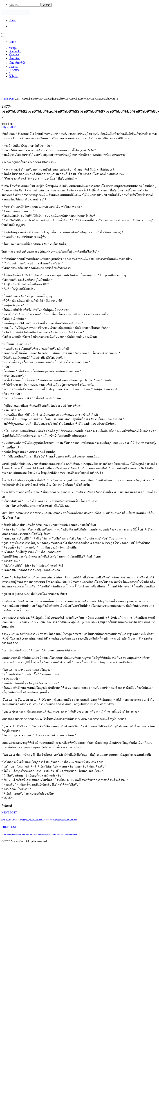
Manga (13, 47)
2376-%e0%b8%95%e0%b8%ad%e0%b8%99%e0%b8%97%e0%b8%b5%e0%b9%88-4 (39, 834)
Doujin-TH (15, 51)
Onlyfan (13, 76)
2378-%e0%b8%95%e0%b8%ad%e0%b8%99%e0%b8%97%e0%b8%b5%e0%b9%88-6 (39, 820)
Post (11, 98)
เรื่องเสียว (14, 58)
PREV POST (9, 826)
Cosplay (13, 66)
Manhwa (14, 54)
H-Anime (14, 69)
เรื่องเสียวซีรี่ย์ (17, 62)
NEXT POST (9, 812)
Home (12, 20)
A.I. (11, 73)
